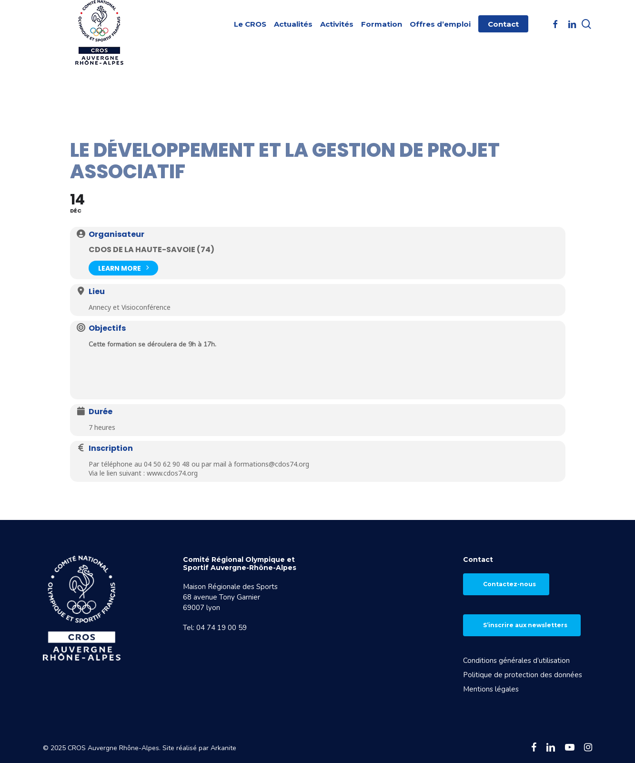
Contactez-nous (509, 584)
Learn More (123, 267)
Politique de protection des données (522, 675)
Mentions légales (491, 689)
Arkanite (223, 748)
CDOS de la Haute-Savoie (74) (151, 249)
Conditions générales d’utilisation (516, 660)
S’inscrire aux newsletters (525, 625)
